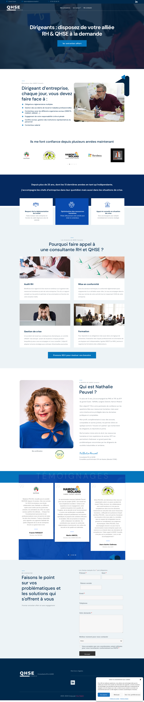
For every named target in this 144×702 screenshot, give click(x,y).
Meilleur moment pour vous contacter (93, 637)
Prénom (82, 573)
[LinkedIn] (73, 682)
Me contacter (88, 8)
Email (82, 593)
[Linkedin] (136, 1)
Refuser (117, 695)
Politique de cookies (114, 698)
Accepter (103, 695)
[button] (140, 679)
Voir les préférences (132, 695)
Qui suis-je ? (77, 8)
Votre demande (85, 613)
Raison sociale (86, 583)
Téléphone (83, 603)
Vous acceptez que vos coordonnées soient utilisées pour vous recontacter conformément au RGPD (102, 647)
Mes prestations (65, 8)
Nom (104, 573)
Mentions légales (124, 698)
